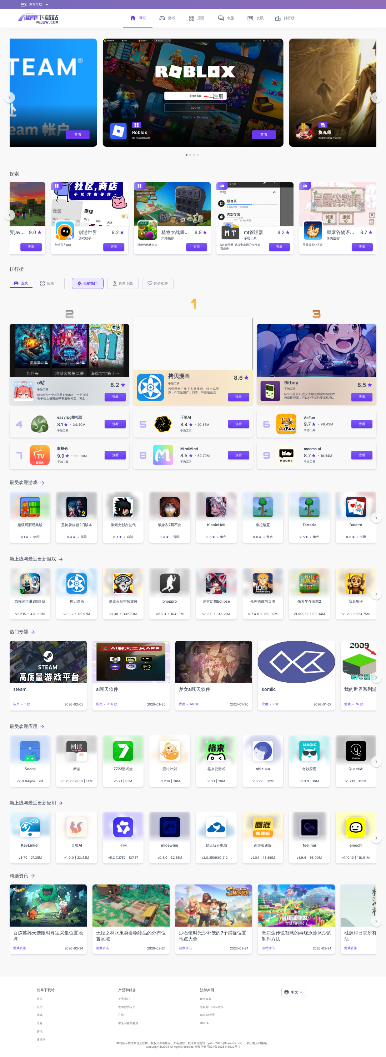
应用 (39, 1007)
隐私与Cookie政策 (212, 1007)
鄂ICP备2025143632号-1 (223, 1046)
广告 (121, 1015)
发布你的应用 (126, 1007)
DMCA (204, 1023)
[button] (9, 97)
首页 (39, 999)
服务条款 (205, 999)
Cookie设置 (207, 1015)
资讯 (39, 1031)
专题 (39, 1023)
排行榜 (41, 1039)
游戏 (39, 1015)
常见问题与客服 (128, 1023)
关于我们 (124, 999)
